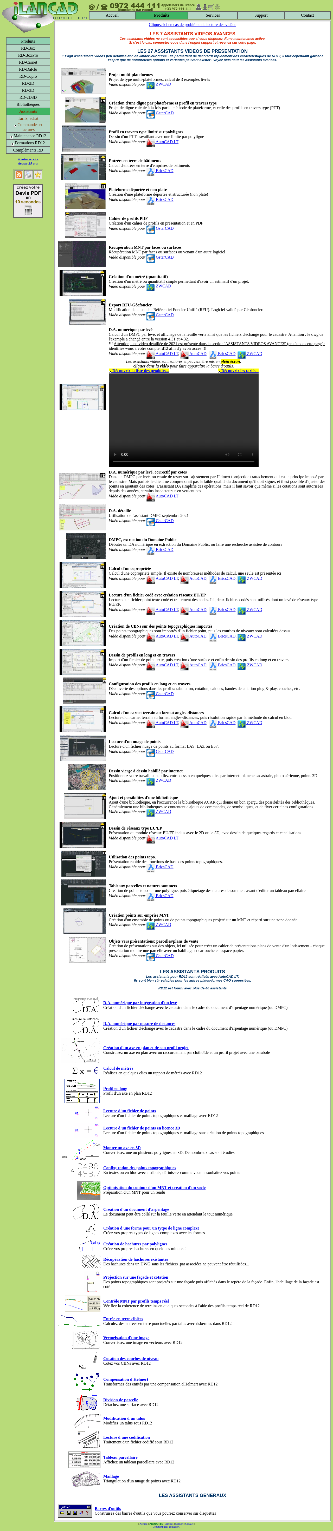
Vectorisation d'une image (126, 1338)
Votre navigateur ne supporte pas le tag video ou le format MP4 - (184, 420)
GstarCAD (160, 113)
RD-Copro (28, 76)
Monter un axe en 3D (122, 1148)
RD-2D (28, 83)
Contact (307, 15)
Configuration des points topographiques (139, 1168)
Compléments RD (28, 150)
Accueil (112, 15)
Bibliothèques (28, 104)
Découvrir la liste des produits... (139, 371)
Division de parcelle (120, 1400)
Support (261, 15)
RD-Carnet (28, 62)
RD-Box (28, 48)
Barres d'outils (108, 1508)
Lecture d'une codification (126, 1437)
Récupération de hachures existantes (135, 1259)
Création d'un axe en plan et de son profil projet (146, 1048)
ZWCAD (158, 84)
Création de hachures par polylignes (135, 1244)
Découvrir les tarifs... (238, 371)
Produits (28, 41)
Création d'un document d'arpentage (136, 1209)
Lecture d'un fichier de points (129, 1111)
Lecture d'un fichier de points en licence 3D (141, 1128)
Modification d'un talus (124, 1418)
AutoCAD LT (162, 142)
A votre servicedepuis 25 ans (28, 161)
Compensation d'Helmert (125, 1379)
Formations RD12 (28, 143)
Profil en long (115, 1088)
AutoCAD (193, 353)
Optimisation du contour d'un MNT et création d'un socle (154, 1187)
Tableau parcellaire (120, 1457)
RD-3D (28, 90)
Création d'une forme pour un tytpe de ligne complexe (151, 1228)
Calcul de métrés (118, 1068)
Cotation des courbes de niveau (130, 1358)
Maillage (111, 1476)
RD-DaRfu (28, 69)
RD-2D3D (28, 97)
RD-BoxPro (28, 55)
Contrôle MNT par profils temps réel (136, 1301)
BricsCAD (160, 170)
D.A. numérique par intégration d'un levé (140, 1003)
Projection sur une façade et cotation (135, 1277)
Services (213, 15)
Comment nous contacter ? (167, 1526)
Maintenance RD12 (28, 136)
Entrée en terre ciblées (123, 1319)
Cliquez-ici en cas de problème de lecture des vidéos (192, 24)
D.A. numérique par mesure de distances (139, 1023)
